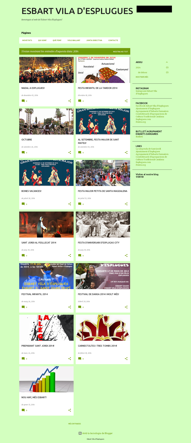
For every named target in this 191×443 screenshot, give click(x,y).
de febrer (142, 72)
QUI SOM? (41, 40)
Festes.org (141, 122)
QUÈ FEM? (56, 40)
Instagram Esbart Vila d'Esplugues (146, 92)
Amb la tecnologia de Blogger (95, 433)
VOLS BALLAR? (73, 40)
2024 (138, 67)
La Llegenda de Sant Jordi (148, 149)
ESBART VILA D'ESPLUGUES (77, 11)
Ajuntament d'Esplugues (148, 108)
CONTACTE (112, 40)
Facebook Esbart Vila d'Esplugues (152, 106)
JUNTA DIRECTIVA (93, 40)
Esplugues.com (143, 119)
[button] (69, 101)
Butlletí (139, 136)
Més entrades (74, 424)
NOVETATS (26, 40)
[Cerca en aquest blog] (157, 9)
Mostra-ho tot (120, 52)
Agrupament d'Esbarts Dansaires (152, 111)
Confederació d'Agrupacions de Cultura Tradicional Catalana (151, 115)
